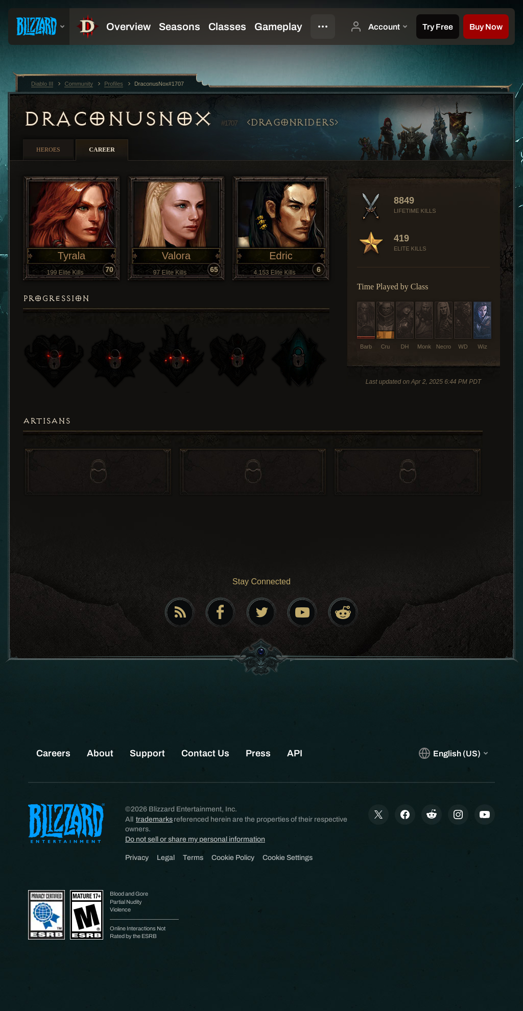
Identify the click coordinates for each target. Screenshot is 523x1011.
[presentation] (38, 26)
